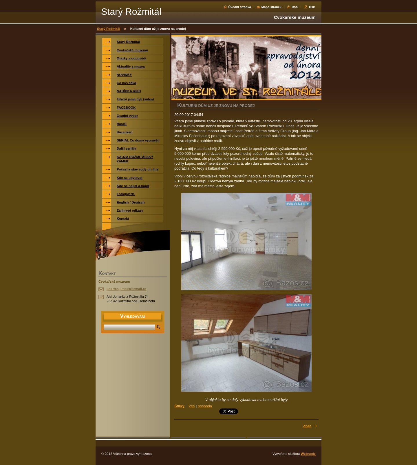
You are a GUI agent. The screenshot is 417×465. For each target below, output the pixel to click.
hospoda (205, 406)
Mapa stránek (271, 7)
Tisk (311, 7)
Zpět (307, 426)
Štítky (179, 406)
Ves (192, 406)
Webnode (308, 453)
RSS (295, 7)
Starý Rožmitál (108, 28)
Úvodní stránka (239, 7)
